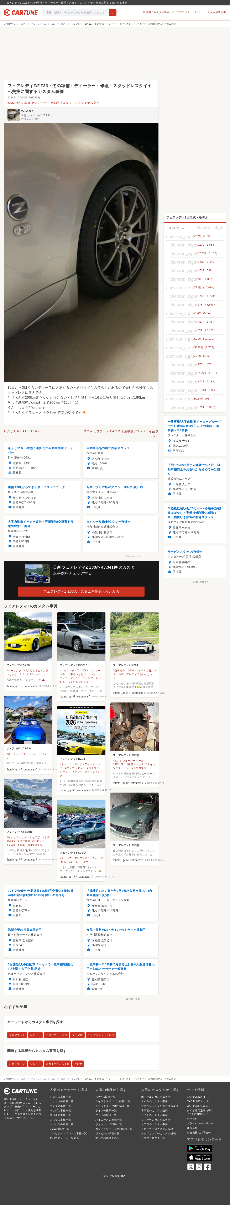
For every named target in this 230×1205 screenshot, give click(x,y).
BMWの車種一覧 (60, 1128)
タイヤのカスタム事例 (154, 1101)
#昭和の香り (35, 844)
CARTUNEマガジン (199, 1101)
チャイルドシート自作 (101, 1035)
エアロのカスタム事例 (154, 1124)
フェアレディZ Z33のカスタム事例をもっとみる (81, 591)
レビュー (35, 1035)
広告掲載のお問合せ (199, 1132)
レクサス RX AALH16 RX (22, 431)
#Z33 (11, 102)
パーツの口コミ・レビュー (187, 12)
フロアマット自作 (56, 1035)
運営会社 (192, 1128)
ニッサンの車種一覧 (62, 1101)
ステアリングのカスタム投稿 (158, 1133)
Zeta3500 (27, 111)
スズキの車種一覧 (60, 1119)
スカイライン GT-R (57, 1063)
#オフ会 (78, 771)
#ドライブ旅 (144, 670)
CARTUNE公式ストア (200, 1105)
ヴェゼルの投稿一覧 (107, 1133)
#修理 (55, 102)
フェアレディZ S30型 (126, 755)
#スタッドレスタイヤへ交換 (80, 102)
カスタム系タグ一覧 (153, 1138)
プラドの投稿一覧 (106, 1115)
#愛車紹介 (119, 670)
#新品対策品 (139, 768)
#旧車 (21, 844)
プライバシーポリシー (200, 1123)
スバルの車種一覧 (60, 1115)
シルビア (35, 1063)
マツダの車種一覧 (60, 1110)
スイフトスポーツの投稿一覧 (112, 1101)
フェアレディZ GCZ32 (73, 665)
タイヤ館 (77, 1035)
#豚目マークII (135, 764)
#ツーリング (13, 670)
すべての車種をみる (107, 1138)
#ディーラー (40, 102)
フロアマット (17, 1035)
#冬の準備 (23, 102)
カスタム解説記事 (215, 12)
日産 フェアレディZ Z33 (36, 115)
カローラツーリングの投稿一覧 (114, 1128)
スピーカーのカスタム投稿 (157, 1128)
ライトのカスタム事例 (154, 1115)
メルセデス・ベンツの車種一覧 (68, 1133)
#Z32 (85, 670)
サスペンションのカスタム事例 (159, 1105)
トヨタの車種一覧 (60, 1096)
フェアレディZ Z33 (18, 665)
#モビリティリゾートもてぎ (23, 837)
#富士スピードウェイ (81, 862)
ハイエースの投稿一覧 (108, 1119)
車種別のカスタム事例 (156, 12)
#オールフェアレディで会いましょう (134, 674)
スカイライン (17, 1063)
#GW (131, 670)
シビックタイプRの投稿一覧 (112, 1105)
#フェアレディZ (69, 670)
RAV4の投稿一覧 (105, 1096)
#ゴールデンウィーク (32, 674)
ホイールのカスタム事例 (156, 1096)
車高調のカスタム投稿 (154, 1110)
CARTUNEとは (196, 1096)
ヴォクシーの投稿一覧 (108, 1124)
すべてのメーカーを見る (64, 1138)
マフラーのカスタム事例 (156, 1119)
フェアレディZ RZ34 (125, 665)
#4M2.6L (118, 764)
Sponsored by (133, 556)
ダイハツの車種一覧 (62, 1124)
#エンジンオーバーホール (128, 760)
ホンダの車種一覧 (60, 1105)
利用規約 (192, 1118)
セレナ (78, 1063)
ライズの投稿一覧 (106, 1110)
